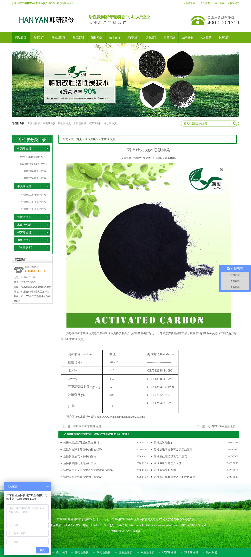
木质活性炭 (79, 123)
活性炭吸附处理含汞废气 (169, 463)
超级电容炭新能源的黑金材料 (81, 442)
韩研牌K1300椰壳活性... (33, 164)
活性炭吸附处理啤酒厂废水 (79, 463)
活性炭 (112, 333)
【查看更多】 (25, 247)
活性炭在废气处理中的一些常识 (82, 477)
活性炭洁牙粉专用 (165, 470)
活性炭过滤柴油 (163, 442)
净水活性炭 (110, 123)
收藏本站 (190, 3)
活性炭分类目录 (32, 140)
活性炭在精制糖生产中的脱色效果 (174, 477)
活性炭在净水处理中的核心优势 (82, 449)
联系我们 (234, 3)
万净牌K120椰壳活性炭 (33, 171)
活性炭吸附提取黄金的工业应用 (173, 449)
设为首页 (205, 3)
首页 (79, 139)
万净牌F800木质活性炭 (80, 333)
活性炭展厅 (91, 139)
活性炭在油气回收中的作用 (79, 456)
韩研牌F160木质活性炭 (87, 426)
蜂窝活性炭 (95, 123)
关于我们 (61, 552)
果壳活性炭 (49, 123)
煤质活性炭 (64, 123)
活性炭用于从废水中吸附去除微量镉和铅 (88, 470)
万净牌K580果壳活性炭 (33, 194)
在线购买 (220, 3)
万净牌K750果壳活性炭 (33, 208)
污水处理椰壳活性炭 (31, 156)
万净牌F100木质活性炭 (221, 426)
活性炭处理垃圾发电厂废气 (170, 456)
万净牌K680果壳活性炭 (33, 201)
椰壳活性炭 (33, 123)
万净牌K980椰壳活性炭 (33, 178)
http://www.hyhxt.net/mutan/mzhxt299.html (121, 416)
